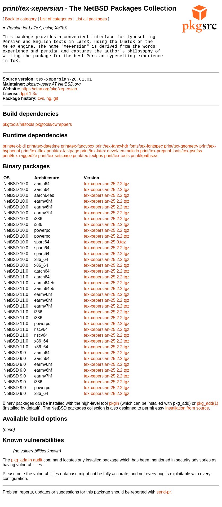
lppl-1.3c (29, 102)
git (56, 106)
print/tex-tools (117, 164)
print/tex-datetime (43, 154)
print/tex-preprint (155, 159)
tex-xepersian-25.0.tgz (105, 250)
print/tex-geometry (181, 154)
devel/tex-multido (123, 159)
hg (48, 106)
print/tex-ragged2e (20, 164)
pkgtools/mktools (18, 132)
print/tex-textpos (88, 164)
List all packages (91, 19)
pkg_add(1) (207, 411)
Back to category (21, 19)
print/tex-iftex (33, 159)
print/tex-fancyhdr (111, 154)
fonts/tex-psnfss (187, 159)
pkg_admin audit (26, 468)
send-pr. (164, 500)
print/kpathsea (144, 164)
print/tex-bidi (14, 154)
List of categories (56, 19)
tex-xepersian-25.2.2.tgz (106, 192)
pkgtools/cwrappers (53, 132)
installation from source (187, 416)
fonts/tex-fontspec (146, 154)
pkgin (114, 411)
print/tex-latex (93, 159)
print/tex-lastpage (63, 159)
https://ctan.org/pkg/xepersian (49, 97)
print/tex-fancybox (77, 154)
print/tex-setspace (55, 164)
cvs (41, 106)
